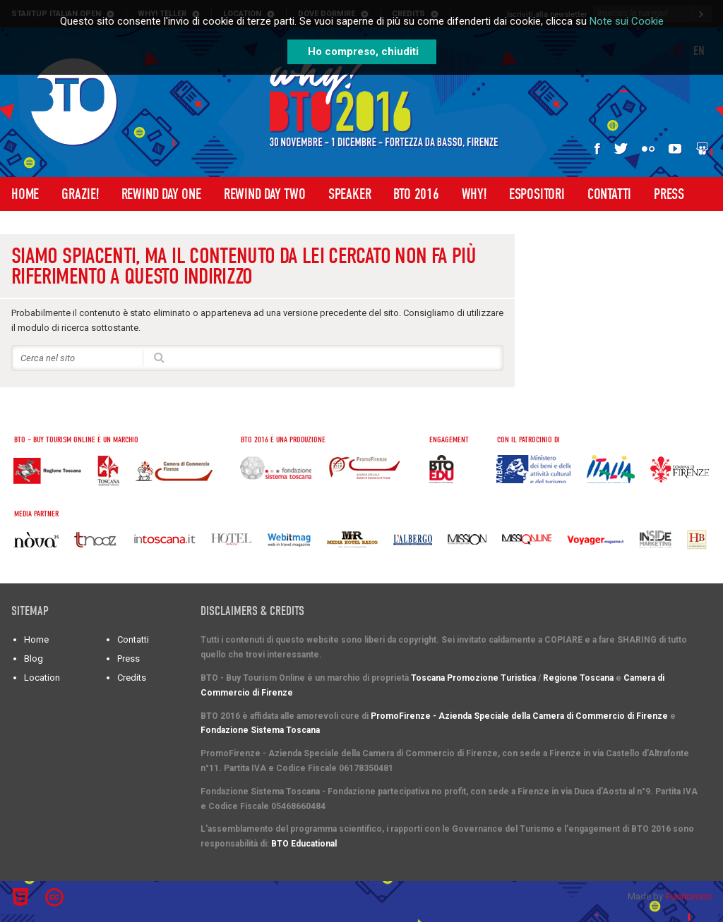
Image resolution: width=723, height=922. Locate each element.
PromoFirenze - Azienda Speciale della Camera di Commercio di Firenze (519, 716)
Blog (33, 658)
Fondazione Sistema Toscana (260, 730)
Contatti (609, 194)
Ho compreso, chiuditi (363, 51)
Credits (131, 677)
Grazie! (80, 194)
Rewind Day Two (265, 194)
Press (669, 194)
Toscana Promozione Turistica (473, 678)
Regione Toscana (578, 678)
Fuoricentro (688, 896)
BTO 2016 (415, 194)
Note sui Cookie (627, 21)
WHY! (474, 194)
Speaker (349, 194)
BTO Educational (304, 844)
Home (25, 194)
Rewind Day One (161, 194)
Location (42, 677)
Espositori (537, 194)
